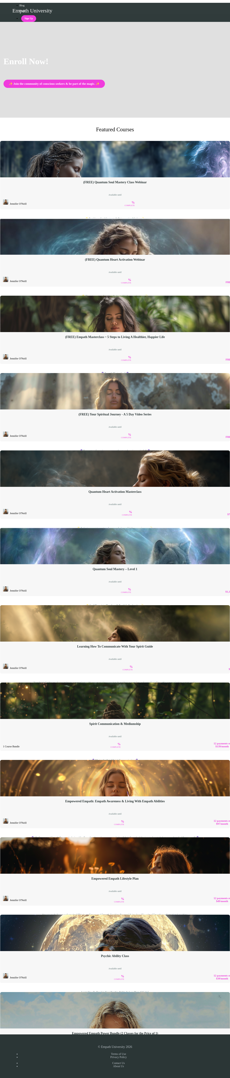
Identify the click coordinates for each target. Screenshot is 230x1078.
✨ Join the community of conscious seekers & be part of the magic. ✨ (54, 83)
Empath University (32, 10)
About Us (118, 1066)
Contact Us (118, 1063)
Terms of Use (118, 1053)
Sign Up (29, 18)
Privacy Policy (118, 1057)
